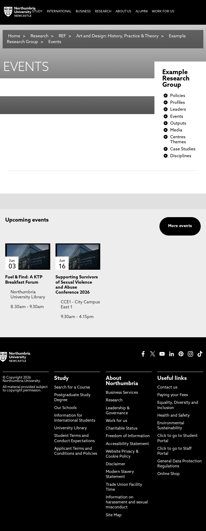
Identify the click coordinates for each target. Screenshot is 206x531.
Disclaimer (115, 464)
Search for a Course (72, 388)
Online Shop (168, 474)
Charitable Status (121, 429)
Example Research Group (175, 78)
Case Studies (182, 149)
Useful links (172, 378)
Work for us (116, 421)
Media (176, 130)
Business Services (122, 393)
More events (180, 226)
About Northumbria (122, 381)
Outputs (178, 123)
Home (14, 36)
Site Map (114, 515)
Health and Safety (173, 416)
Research (39, 36)
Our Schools (65, 408)
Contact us (167, 388)
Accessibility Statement (127, 444)
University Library (70, 428)
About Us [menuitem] (123, 11)
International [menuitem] (59, 11)
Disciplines (180, 156)
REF (62, 36)
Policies (177, 96)
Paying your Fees (172, 395)
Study (61, 378)
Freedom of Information (128, 436)
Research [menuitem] (103, 11)
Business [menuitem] (83, 11)
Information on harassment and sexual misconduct (127, 502)
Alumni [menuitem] (141, 11)
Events (54, 42)
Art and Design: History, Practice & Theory (117, 36)
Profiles (177, 103)
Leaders (178, 110)
